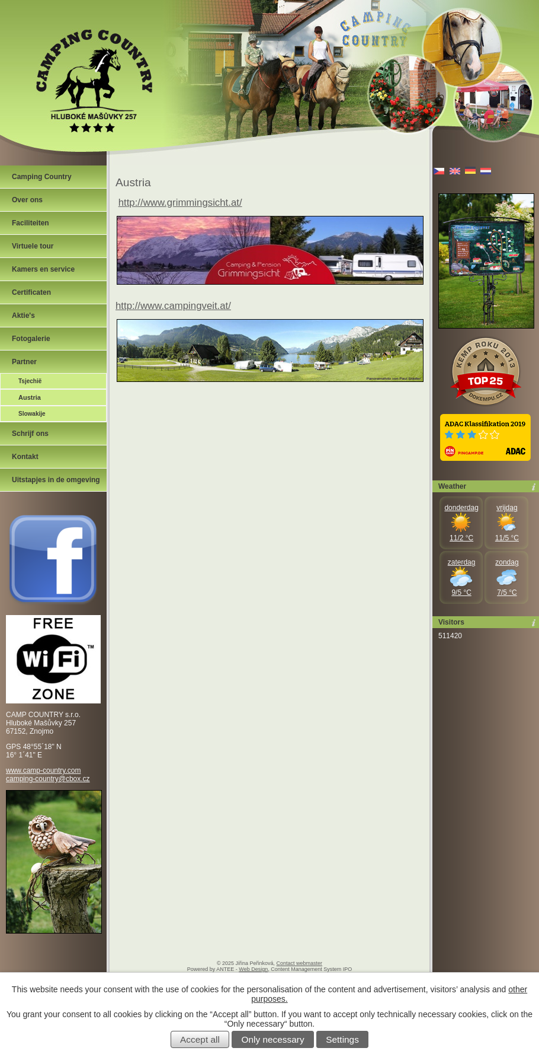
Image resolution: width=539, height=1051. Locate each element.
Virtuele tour (32, 246)
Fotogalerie (31, 339)
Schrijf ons (30, 433)
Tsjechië (29, 381)
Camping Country (42, 177)
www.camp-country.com (43, 770)
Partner (24, 362)
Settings (342, 1039)
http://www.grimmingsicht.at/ (180, 202)
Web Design (253, 969)
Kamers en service (43, 269)
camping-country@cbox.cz (48, 779)
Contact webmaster (300, 963)
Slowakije (32, 413)
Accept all (200, 1039)
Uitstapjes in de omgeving (56, 480)
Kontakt (25, 457)
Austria (29, 397)
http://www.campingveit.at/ (173, 305)
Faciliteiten (30, 223)
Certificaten (31, 292)
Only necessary (273, 1039)
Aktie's (23, 315)
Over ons (27, 200)
